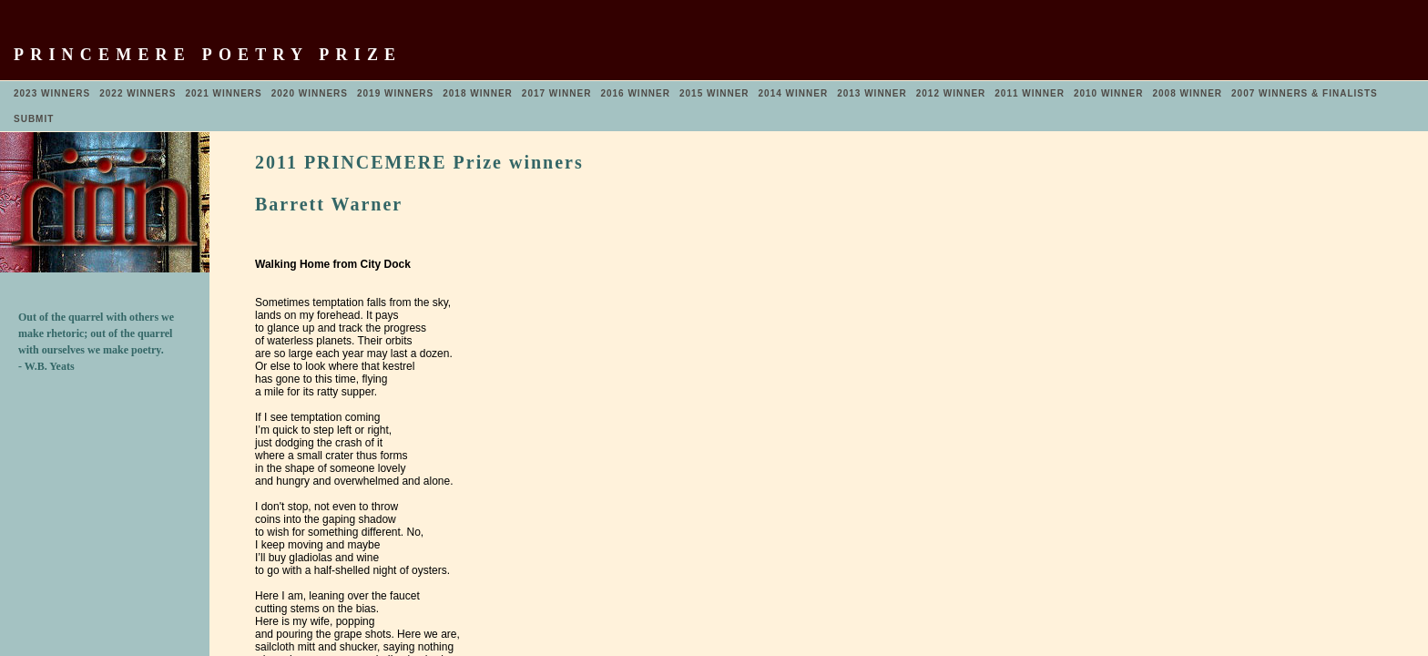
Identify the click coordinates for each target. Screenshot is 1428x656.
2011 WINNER (1029, 93)
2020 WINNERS (309, 93)
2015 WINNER (714, 93)
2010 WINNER (1109, 93)
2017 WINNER (557, 93)
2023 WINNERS (52, 93)
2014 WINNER (794, 93)
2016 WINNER (635, 93)
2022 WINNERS (137, 93)
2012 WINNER (951, 93)
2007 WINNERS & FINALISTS (1304, 93)
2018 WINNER (478, 93)
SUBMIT (34, 119)
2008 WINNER (1187, 93)
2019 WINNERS (395, 93)
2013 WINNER (872, 93)
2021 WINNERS (224, 93)
